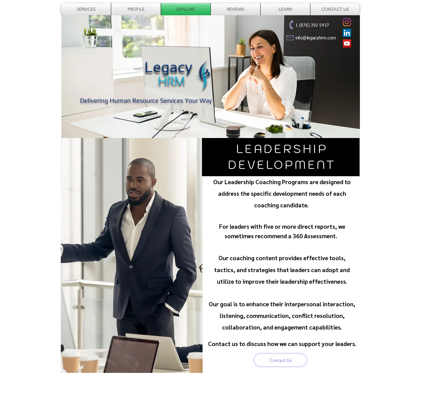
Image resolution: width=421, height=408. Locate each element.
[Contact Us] (280, 360)
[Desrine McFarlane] (347, 33)
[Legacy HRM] (347, 22)
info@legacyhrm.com (315, 38)
